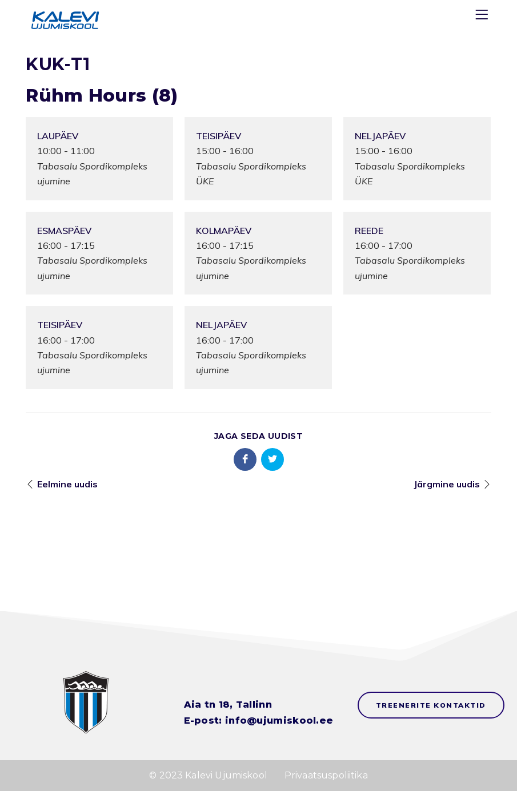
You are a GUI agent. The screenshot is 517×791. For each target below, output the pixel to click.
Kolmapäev (223, 230)
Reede (369, 230)
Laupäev (57, 136)
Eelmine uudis (67, 484)
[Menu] (483, 16)
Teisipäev (218, 136)
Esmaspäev (64, 230)
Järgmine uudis (447, 484)
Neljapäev (380, 136)
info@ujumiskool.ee (279, 720)
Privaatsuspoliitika (326, 775)
